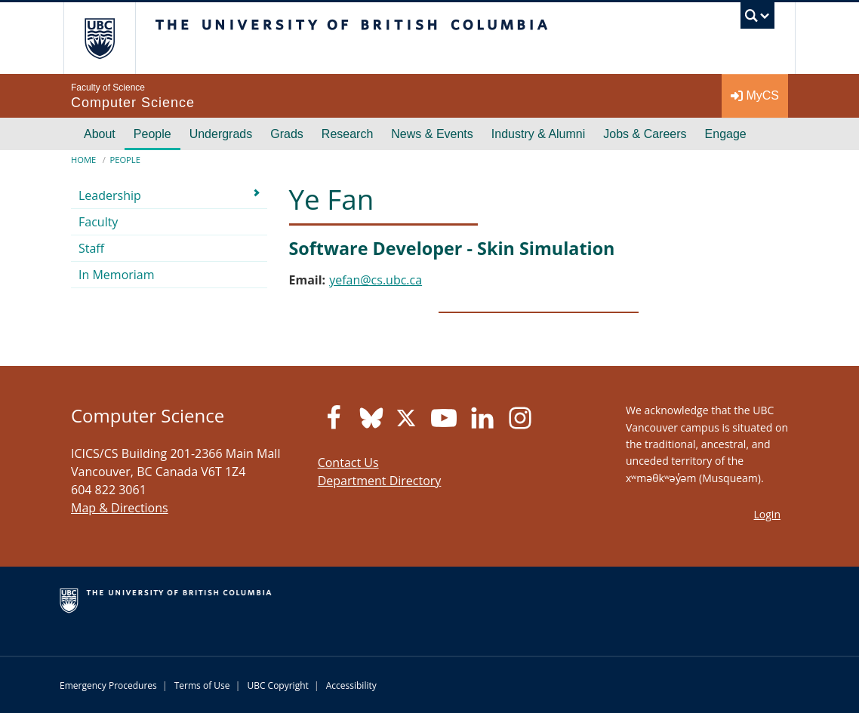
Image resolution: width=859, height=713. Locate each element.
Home (83, 159)
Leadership (110, 195)
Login (767, 514)
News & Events (432, 134)
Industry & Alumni (538, 134)
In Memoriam (117, 274)
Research (347, 134)
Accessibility (351, 685)
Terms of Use (202, 685)
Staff (91, 248)
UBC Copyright (277, 685)
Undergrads (221, 134)
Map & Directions (119, 507)
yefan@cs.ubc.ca (375, 280)
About (99, 134)
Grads (286, 134)
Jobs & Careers (644, 134)
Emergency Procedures (108, 685)
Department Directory (380, 480)
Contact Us (348, 462)
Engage (726, 134)
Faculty (98, 222)
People (152, 134)
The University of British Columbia (110, 38)
